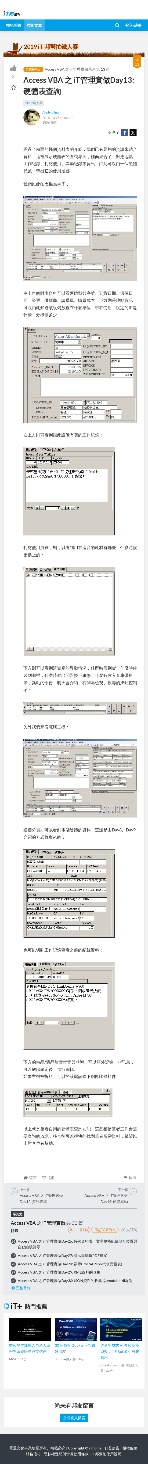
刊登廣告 (112, 1448)
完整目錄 (21, 1288)
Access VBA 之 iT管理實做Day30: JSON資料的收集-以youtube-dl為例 (75, 1280)
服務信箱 (33, 1454)
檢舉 (129, 1177)
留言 (30, 1177)
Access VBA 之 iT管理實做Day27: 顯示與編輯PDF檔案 (62, 1255)
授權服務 (130, 1448)
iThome (95, 1448)
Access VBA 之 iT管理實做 (66, 69)
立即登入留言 (74, 1417)
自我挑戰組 (33, 69)
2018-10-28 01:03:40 (57, 118)
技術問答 (13, 25)
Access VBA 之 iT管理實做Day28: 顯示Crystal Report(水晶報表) (70, 1264)
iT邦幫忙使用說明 (106, 1454)
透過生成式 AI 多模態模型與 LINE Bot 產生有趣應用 (119, 1351)
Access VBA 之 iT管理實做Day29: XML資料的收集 (59, 1272)
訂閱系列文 (105, 1230)
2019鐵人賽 (34, 103)
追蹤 (48, 1177)
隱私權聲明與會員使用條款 (66, 1454)
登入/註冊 (133, 25)
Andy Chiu (50, 112)
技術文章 (34, 25)
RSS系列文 (79, 1230)
